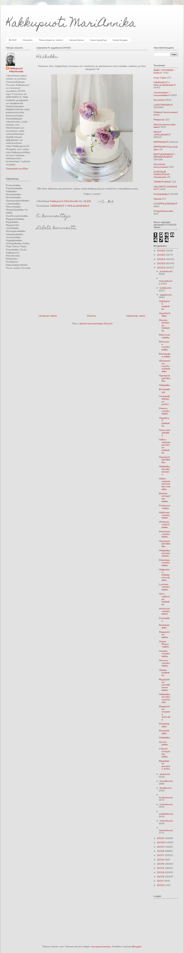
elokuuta (165, 774)
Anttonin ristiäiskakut (164, 611)
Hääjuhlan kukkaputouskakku (164, 574)
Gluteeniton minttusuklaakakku (164, 365)
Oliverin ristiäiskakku (164, 663)
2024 (161, 259)
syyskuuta (166, 294)
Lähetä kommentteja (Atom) (95, 323)
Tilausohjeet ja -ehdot (51, 40)
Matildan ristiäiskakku (164, 563)
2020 (162, 842)
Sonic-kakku (163, 743)
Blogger (136, 946)
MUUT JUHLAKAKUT (162, 133)
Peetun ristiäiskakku (164, 411)
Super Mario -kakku (164, 644)
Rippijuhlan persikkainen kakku (164, 684)
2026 (161, 250)
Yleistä (157, 199)
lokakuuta (165, 287)
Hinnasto (28, 40)
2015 (161, 863)
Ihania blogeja (120, 40)
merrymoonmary (101, 946)
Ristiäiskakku (164, 626)
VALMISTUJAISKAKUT (165, 188)
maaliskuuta (166, 813)
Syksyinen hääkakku (164, 305)
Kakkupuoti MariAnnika (71, 24)
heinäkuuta (166, 781)
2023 (161, 263)
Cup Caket (160, 77)
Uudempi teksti (48, 315)
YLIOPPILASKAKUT (165, 203)
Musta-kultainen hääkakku (164, 325)
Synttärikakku (164, 314)
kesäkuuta (166, 787)
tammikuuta (166, 830)
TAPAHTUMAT (162, 181)
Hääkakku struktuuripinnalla (164, 698)
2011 (160, 880)
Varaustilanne (76, 40)
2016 (161, 859)
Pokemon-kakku (164, 507)
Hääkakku (164, 385)
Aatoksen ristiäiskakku (164, 534)
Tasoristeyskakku (164, 433)
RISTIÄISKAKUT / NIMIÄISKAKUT (164, 155)
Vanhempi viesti (135, 315)
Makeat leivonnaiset (166, 112)
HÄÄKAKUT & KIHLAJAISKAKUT (69, 205)
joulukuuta (166, 271)
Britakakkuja (164, 390)
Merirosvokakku (164, 336)
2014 (161, 868)
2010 (161, 885)
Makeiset (159, 119)
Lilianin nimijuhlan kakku (164, 752)
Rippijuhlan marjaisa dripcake (164, 713)
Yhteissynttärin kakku (164, 524)
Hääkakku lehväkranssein (164, 470)
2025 (161, 254)
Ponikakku (164, 619)
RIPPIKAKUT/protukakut (166, 148)
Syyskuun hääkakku (164, 422)
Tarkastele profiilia (17, 168)
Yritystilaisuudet (163, 211)
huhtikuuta (166, 804)
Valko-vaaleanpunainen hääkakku (164, 446)
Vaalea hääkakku (164, 673)
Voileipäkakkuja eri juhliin (164, 400)
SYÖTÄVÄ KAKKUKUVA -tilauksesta (162, 174)
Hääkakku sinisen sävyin (164, 553)
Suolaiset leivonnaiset (161, 165)
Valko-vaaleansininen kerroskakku (164, 483)
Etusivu (91, 315)
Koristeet (159, 99)
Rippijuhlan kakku (164, 634)
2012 (161, 876)
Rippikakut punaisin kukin (164, 765)
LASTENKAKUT (163, 104)
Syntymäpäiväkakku (164, 378)
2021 (161, 838)
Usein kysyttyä (98, 40)
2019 (161, 846)
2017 (161, 855)
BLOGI (12, 40)
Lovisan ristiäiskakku (164, 587)
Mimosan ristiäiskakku (164, 345)
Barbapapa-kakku (164, 355)
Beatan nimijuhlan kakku (164, 497)
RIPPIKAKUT (161, 142)
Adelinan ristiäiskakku (164, 515)
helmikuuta (166, 820)
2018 (161, 851)
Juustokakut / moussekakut (162, 93)
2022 (161, 267)
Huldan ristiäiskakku (164, 654)
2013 (161, 872)
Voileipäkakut (161, 194)
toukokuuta (166, 797)
